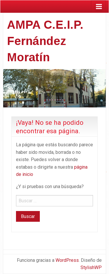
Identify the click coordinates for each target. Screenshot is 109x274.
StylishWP (91, 267)
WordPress (67, 260)
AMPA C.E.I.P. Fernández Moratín (45, 41)
